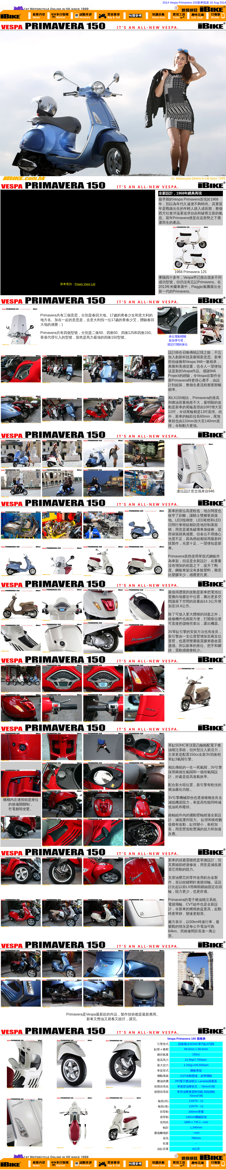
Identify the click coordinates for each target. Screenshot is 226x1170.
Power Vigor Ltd (85, 284)
